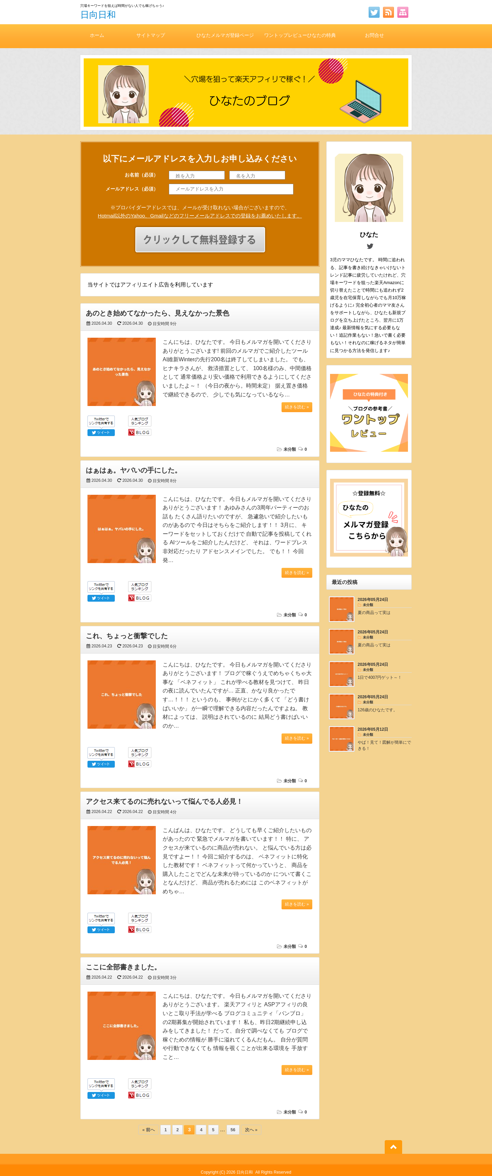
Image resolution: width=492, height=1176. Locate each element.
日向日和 (98, 15)
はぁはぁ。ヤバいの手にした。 (133, 470)
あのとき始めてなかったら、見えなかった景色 (157, 313)
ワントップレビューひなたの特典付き (300, 40)
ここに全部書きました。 (123, 967)
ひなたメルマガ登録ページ (225, 35)
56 (233, 1130)
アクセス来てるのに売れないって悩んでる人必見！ (164, 801)
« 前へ (148, 1130)
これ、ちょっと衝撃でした (127, 636)
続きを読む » (297, 407)
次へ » (251, 1130)
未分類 (290, 449)
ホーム (96, 35)
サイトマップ (150, 35)
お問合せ (374, 35)
